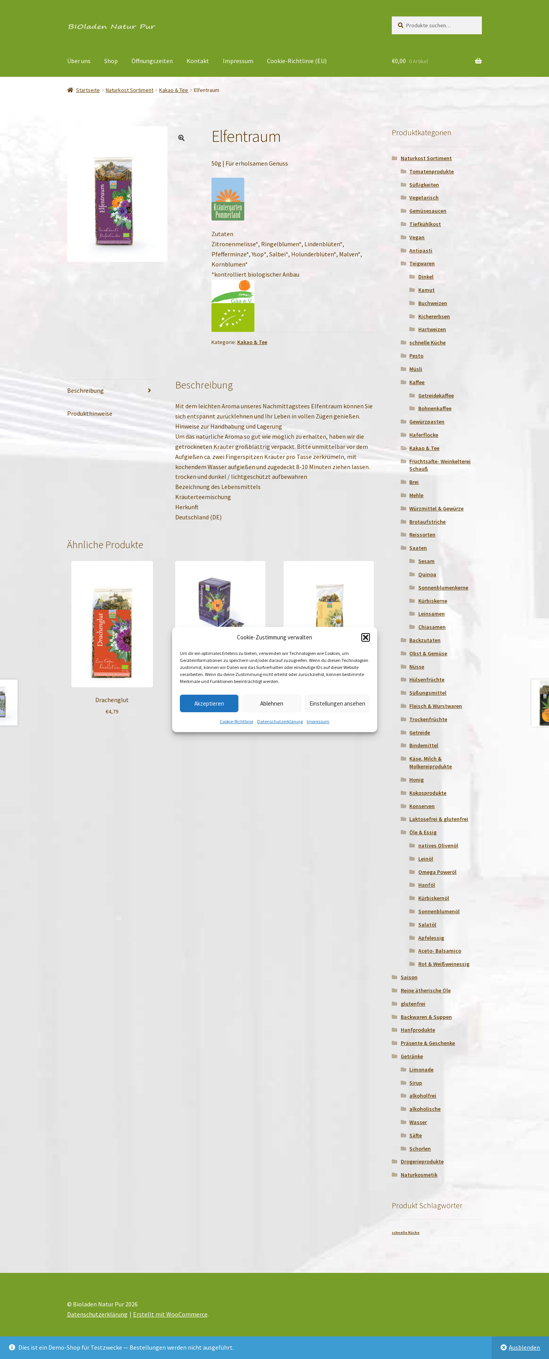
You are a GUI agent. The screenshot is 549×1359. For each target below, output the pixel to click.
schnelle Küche (427, 342)
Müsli (415, 368)
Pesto (416, 355)
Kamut (426, 289)
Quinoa (427, 574)
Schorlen (420, 1148)
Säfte (415, 1135)
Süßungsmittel (427, 692)
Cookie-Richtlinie (236, 721)
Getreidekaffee (436, 395)
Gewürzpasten (426, 421)
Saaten (418, 547)
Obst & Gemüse (428, 653)
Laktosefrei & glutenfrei (438, 818)
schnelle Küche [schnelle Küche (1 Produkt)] (405, 1232)
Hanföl (426, 884)
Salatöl (427, 924)
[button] (366, 637)
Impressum (318, 721)
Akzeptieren (209, 703)
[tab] (112, 390)
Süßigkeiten (424, 184)
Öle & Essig (423, 832)
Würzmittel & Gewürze (436, 508)
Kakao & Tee (173, 90)
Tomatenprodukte (431, 171)
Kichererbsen (434, 316)
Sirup (415, 1082)
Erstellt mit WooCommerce (170, 1314)
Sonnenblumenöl (439, 911)
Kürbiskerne (432, 600)
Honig (416, 779)
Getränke (412, 1056)
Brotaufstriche (427, 521)
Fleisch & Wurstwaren (435, 706)
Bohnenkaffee (434, 408)
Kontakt (198, 61)
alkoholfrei (422, 1095)
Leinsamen (431, 613)
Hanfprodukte (418, 1029)
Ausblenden (524, 1347)
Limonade (421, 1069)
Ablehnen (271, 703)
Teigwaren (422, 263)
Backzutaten (425, 640)
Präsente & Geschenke (428, 1043)
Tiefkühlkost (425, 224)
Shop (111, 61)
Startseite (88, 90)
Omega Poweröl (437, 871)
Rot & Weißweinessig (443, 963)
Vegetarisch (424, 197)
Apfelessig (431, 937)
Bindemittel (423, 745)
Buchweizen (432, 303)
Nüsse (416, 666)
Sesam (426, 561)
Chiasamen (432, 626)
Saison (409, 977)
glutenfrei (413, 1003)
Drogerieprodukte (422, 1161)
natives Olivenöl (438, 845)
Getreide (419, 732)
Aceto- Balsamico (439, 950)
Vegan (417, 237)
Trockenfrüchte (428, 719)
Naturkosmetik (419, 1174)
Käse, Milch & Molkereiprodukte (430, 762)
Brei (414, 481)
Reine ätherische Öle (426, 990)
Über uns (79, 61)
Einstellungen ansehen (337, 703)
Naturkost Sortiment (129, 90)
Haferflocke (423, 434)
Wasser (418, 1122)
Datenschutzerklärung (280, 721)
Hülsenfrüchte (426, 679)
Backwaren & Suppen (426, 1016)
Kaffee (417, 382)
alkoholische (425, 1108)
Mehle (416, 495)
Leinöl (425, 858)
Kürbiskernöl (433, 898)
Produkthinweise (89, 413)
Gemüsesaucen (427, 210)
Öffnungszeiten (152, 61)
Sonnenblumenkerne (443, 587)
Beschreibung (85, 390)
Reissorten (422, 534)
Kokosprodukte (427, 792)
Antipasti (420, 250)
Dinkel (426, 276)
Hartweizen (432, 329)
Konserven (422, 806)
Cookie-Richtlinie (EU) (297, 61)
